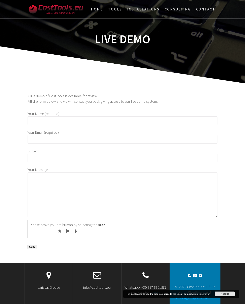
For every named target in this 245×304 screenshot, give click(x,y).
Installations (143, 9)
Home (97, 9)
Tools (115, 9)
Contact (205, 9)
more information (201, 294)
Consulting (178, 9)
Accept (225, 294)
